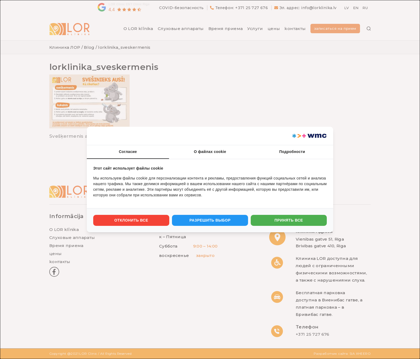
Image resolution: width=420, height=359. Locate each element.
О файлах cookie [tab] (210, 151)
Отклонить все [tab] (131, 220)
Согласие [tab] (128, 151)
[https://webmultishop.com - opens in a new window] (309, 136)
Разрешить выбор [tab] (209, 220)
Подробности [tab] (292, 151)
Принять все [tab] (289, 220)
